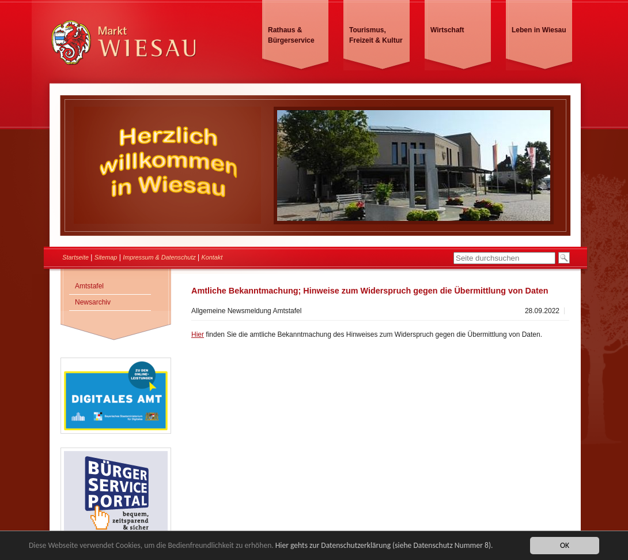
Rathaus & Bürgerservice (291, 35)
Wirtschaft (447, 30)
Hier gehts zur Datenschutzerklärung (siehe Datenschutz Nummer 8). (384, 546)
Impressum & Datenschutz (159, 257)
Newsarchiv (93, 302)
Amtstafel (89, 286)
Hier (197, 334)
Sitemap (106, 257)
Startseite (75, 257)
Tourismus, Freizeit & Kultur (376, 35)
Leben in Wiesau (539, 30)
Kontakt (212, 257)
